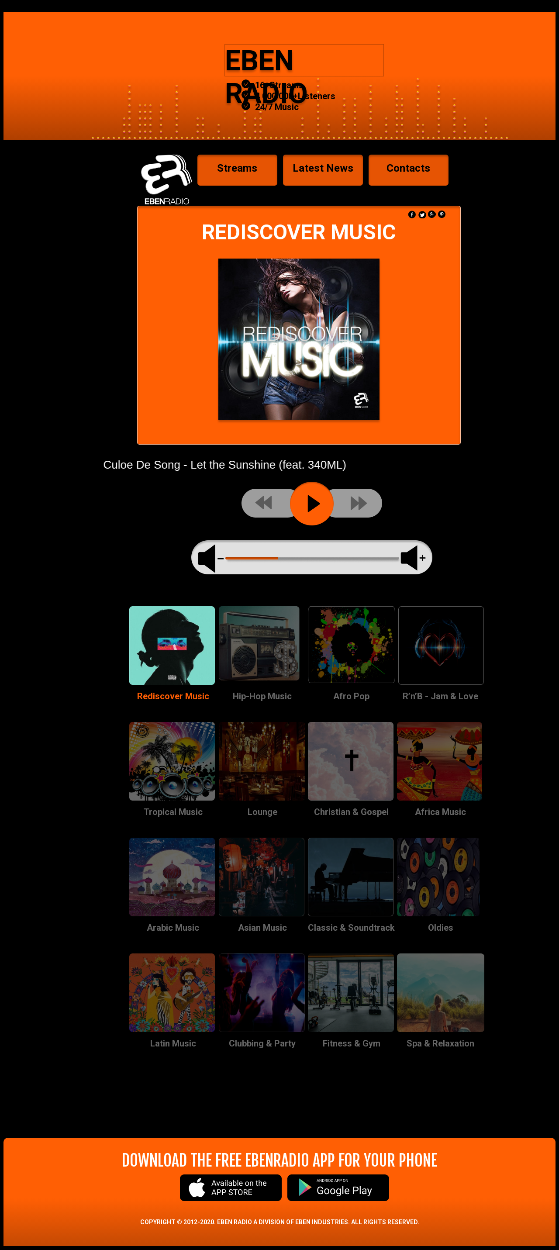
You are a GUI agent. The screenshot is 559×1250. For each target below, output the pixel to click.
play (312, 503)
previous (272, 503)
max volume (413, 558)
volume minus (212, 557)
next (352, 503)
